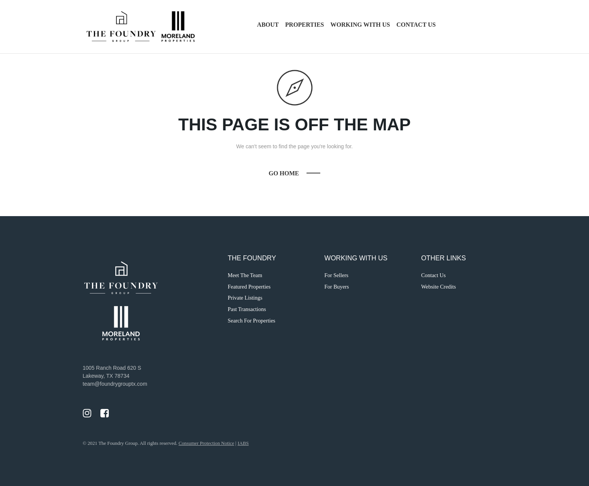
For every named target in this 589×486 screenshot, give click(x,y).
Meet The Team (245, 275)
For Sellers (336, 275)
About (268, 24)
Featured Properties (249, 287)
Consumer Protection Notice (206, 443)
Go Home (284, 173)
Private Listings (245, 298)
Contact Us (416, 24)
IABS (243, 443)
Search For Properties (252, 321)
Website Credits (438, 287)
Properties (304, 24)
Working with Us (360, 24)
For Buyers (336, 287)
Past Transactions (247, 309)
